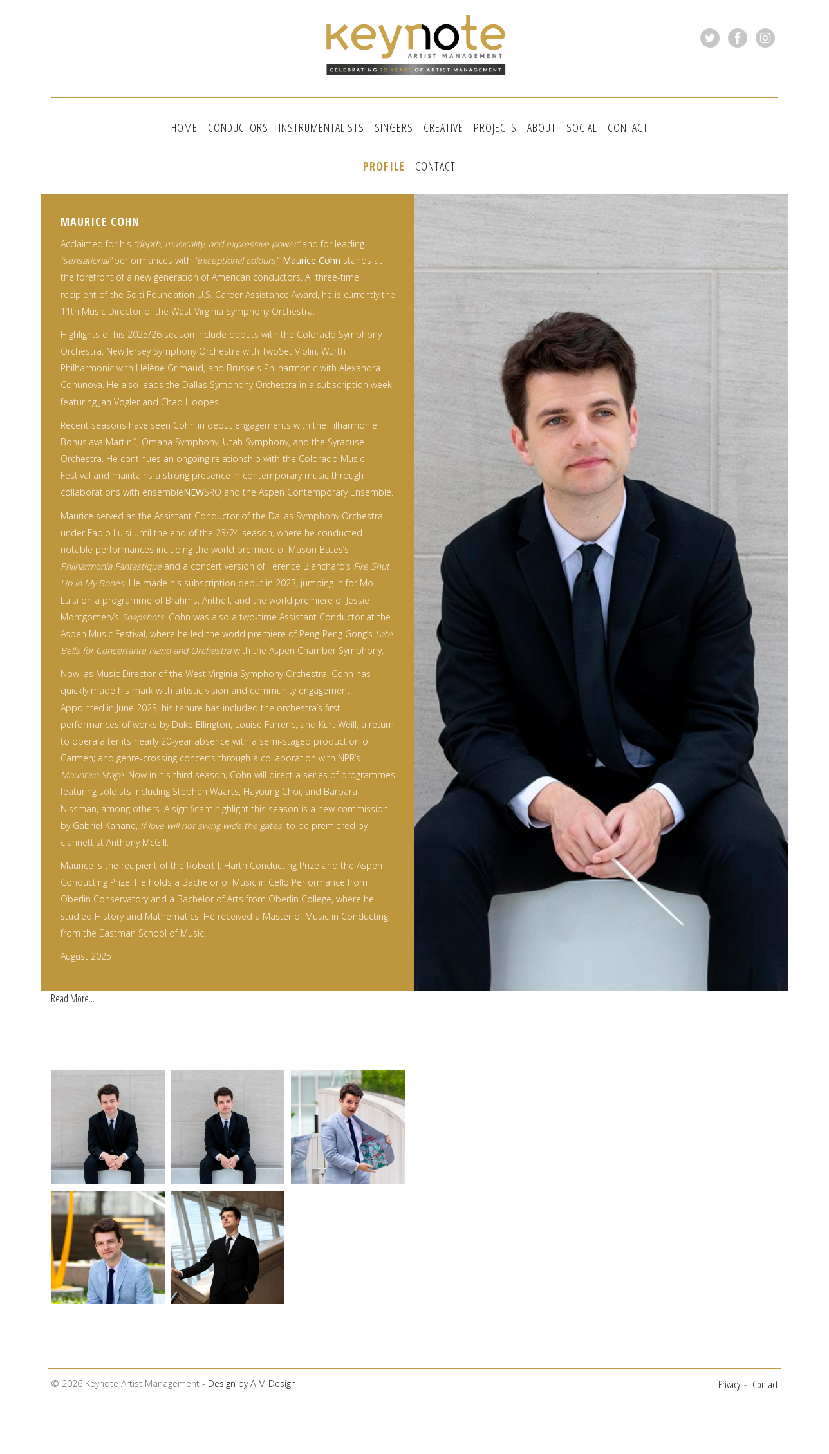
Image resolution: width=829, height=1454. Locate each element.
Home (184, 127)
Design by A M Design (252, 1374)
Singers (394, 127)
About (541, 127)
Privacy (729, 1375)
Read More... (73, 989)
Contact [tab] (435, 160)
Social (581, 127)
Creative (443, 127)
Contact (628, 127)
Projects (495, 127)
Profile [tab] (384, 160)
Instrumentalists (321, 127)
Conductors (238, 127)
